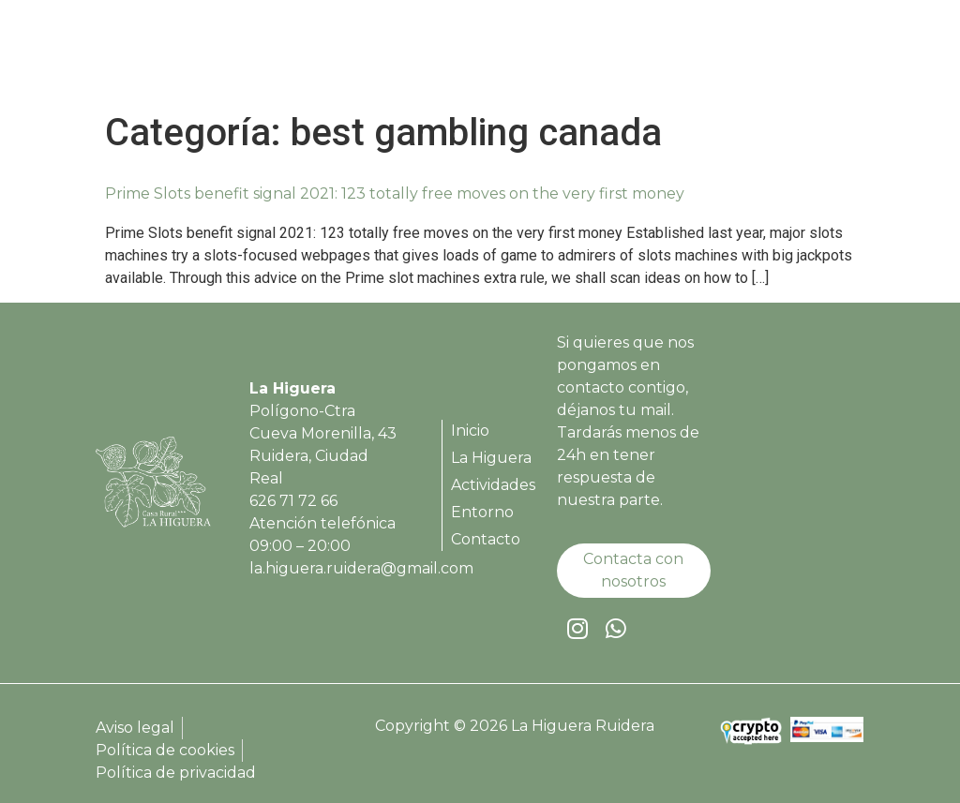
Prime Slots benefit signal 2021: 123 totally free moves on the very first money (394, 193)
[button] (839, 56)
